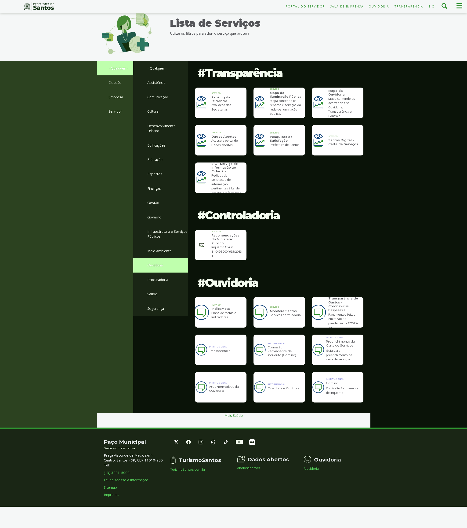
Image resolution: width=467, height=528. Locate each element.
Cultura (153, 111)
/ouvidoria (311, 485)
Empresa (116, 97)
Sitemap (110, 503)
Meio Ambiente (159, 250)
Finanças (154, 188)
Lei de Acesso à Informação (126, 496)
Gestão (153, 202)
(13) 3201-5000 (117, 489)
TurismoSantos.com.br (187, 485)
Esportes (154, 173)
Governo (154, 217)
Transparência (409, 6)
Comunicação (157, 97)
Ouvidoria (379, 6)
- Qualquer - (118, 68)
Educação (155, 159)
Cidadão (115, 82)
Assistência (156, 82)
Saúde (152, 294)
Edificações (156, 145)
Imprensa (111, 511)
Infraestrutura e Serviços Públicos (167, 234)
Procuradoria (157, 279)
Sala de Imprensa (347, 6)
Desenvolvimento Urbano (161, 128)
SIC (431, 6)
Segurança (155, 308)
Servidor (115, 111)
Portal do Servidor (305, 6)
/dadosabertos (248, 484)
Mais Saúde (233, 431)
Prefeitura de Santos (39, 6)
